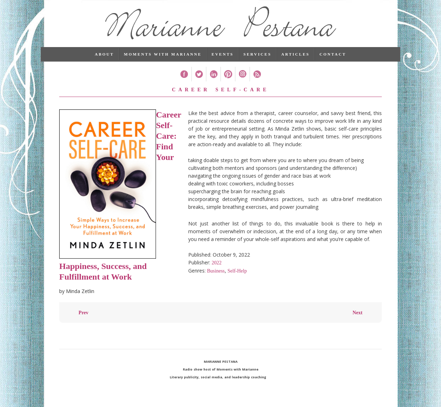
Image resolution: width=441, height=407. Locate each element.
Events (223, 58)
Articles (295, 58)
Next (357, 317)
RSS (257, 78)
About (104, 58)
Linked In (213, 78)
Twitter (198, 78)
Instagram (242, 78)
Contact (332, 58)
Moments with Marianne (163, 58)
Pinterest (227, 78)
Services (258, 58)
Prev (84, 317)
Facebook (184, 78)
